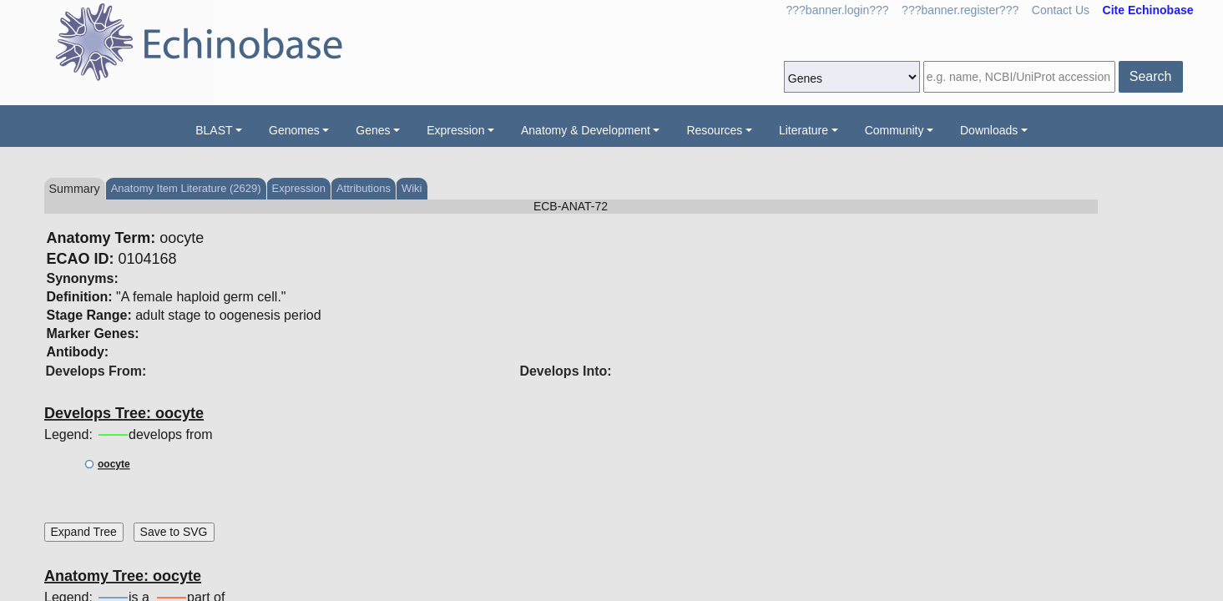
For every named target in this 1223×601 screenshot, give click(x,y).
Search (1151, 76)
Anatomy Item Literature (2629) (186, 188)
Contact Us (1060, 10)
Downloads (989, 130)
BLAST (213, 130)
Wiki (412, 188)
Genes (373, 130)
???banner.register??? (960, 10)
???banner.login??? (837, 10)
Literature (803, 130)
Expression (455, 130)
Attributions (363, 188)
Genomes (294, 130)
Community (894, 130)
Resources (714, 130)
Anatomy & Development (585, 130)
